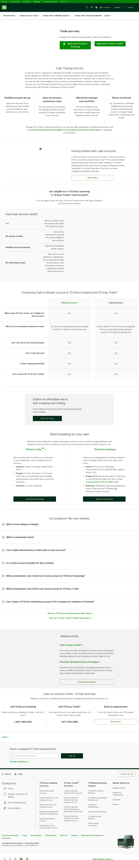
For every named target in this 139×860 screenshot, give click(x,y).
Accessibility (36, 835)
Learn (107, 16)
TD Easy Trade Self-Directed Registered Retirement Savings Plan (73, 809)
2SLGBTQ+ (117, 799)
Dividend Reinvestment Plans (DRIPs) (46, 130)
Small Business (15, 1)
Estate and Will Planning (97, 812)
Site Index (6, 838)
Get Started (9, 16)
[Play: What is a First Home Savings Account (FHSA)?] (92, 177)
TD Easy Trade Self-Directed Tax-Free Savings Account (71, 800)
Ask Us (72, 756)
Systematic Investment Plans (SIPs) (84, 130)
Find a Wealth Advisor (16, 803)
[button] (87, 7)
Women (116, 804)
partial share (94, 482)
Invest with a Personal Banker (88, 16)
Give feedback (13, 808)
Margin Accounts (69, 303)
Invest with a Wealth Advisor (57, 16)
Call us (9, 789)
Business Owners (119, 788)
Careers (74, 835)
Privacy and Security (10, 835)
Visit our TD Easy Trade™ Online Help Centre (69, 618)
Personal (4, 1)
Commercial (27, 1)
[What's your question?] (34, 755)
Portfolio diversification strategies (79, 662)
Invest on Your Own (29, 16)
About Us (64, 835)
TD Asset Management (50, 1)
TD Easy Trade (35, 449)
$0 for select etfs (109, 482)
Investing (37, 1)
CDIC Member (50, 835)
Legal (4, 737)
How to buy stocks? (70, 645)
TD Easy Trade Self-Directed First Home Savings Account (71, 818)
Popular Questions (19, 762)
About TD (63, 1)
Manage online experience (92, 835)
